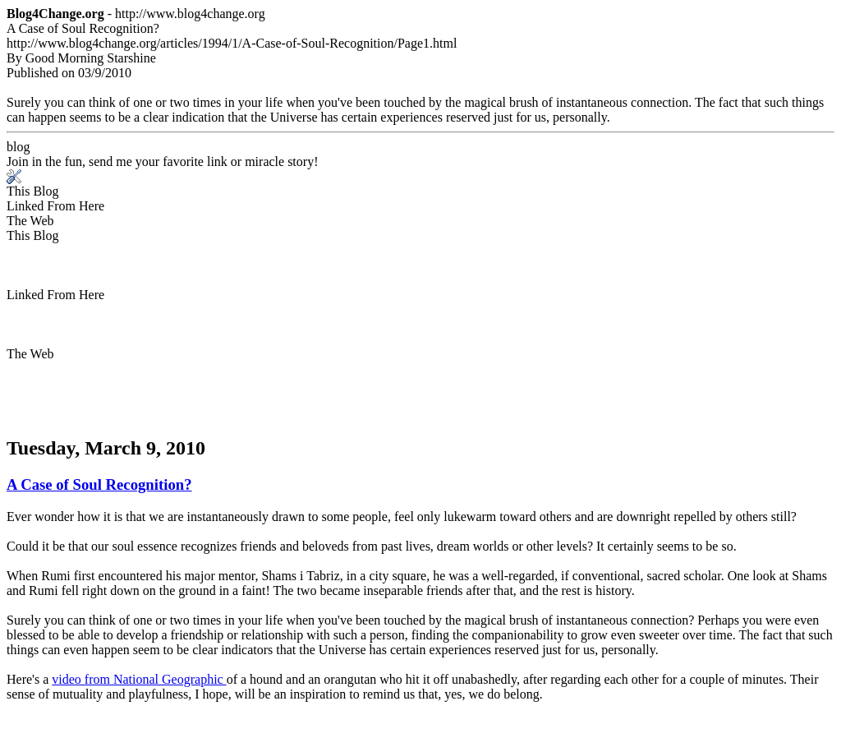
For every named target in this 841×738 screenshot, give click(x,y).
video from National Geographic (139, 679)
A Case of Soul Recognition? (99, 484)
